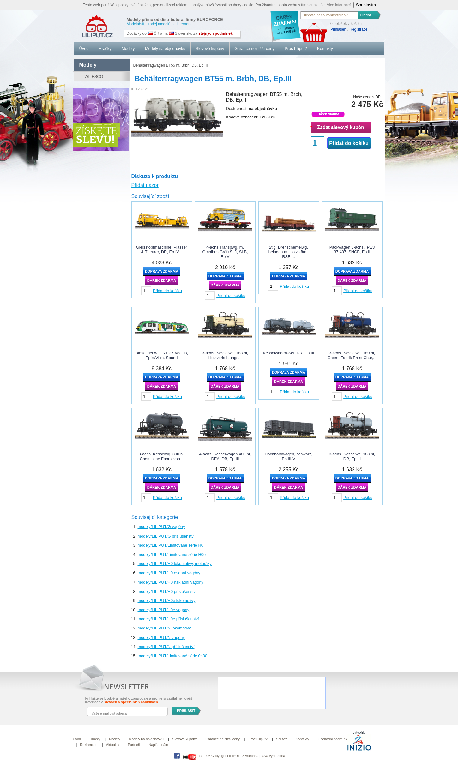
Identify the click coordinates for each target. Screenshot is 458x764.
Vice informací (339, 5)
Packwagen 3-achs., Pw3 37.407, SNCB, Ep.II (352, 249)
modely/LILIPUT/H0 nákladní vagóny (170, 582)
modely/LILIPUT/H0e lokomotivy (167, 600)
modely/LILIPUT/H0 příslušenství (167, 591)
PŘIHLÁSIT (186, 711)
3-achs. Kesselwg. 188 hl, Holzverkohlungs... (225, 355)
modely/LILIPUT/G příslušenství (166, 536)
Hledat (365, 15)
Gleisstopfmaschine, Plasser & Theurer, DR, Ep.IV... (161, 249)
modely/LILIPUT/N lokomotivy (164, 628)
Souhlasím (366, 5)
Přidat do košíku (348, 143)
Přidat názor (145, 185)
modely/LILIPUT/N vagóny (161, 637)
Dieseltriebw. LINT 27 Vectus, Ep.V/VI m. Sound (161, 355)
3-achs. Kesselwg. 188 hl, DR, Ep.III (352, 456)
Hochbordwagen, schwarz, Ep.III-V (288, 456)
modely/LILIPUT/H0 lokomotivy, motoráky (175, 563)
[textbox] (329, 15)
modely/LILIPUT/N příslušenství (166, 646)
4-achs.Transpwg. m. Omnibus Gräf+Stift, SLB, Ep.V (225, 252)
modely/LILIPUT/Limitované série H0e (172, 554)
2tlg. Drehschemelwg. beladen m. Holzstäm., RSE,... (288, 252)
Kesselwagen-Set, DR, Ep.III (288, 353)
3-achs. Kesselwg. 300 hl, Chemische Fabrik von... (162, 456)
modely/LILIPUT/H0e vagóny (164, 609)
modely (88, 65)
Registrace (358, 29)
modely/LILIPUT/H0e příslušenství (168, 619)
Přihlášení (338, 29)
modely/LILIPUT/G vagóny (161, 526)
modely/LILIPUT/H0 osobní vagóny (169, 572)
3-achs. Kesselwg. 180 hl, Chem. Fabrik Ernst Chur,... (352, 355)
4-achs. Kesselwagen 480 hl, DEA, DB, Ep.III (225, 456)
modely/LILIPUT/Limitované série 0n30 (173, 655)
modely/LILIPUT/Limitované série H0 (170, 545)
